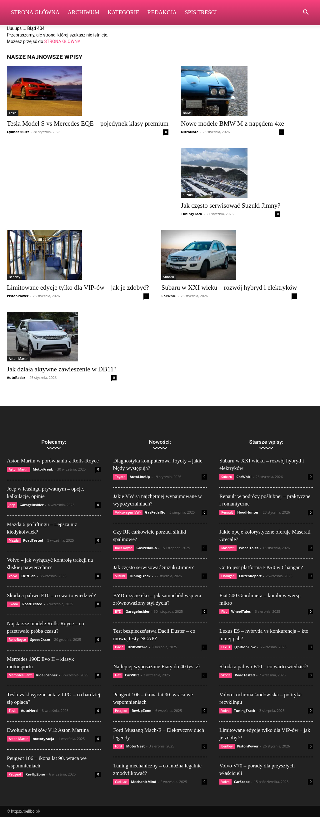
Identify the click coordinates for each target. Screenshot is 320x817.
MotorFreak (43, 469)
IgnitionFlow (245, 647)
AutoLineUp (140, 476)
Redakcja (162, 12)
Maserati (228, 548)
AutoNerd (29, 710)
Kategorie (123, 12)
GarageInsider (32, 504)
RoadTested (33, 540)
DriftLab (28, 575)
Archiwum (84, 12)
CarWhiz (132, 675)
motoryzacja (43, 738)
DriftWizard (138, 647)
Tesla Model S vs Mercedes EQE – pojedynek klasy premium (87, 123)
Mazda (14, 540)
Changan (228, 576)
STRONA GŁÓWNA (62, 41)
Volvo (13, 576)
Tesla (13, 113)
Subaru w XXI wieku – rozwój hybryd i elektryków (229, 287)
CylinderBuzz (18, 131)
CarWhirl (168, 295)
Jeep (12, 505)
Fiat (118, 675)
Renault (227, 512)
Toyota (120, 477)
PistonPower (17, 295)
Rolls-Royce (17, 639)
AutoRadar (16, 377)
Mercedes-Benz (20, 675)
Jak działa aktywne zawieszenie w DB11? (62, 369)
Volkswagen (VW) (128, 512)
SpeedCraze (40, 639)
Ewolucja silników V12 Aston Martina (48, 730)
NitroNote (189, 131)
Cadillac (121, 782)
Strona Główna (35, 12)
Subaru (168, 277)
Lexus (225, 647)
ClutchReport (250, 575)
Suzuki (188, 195)
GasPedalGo (155, 512)
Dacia (119, 647)
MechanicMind (143, 781)
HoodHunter (247, 512)
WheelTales (248, 547)
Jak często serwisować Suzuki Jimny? (230, 205)
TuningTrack (191, 213)
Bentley (14, 277)
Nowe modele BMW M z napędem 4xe (232, 123)
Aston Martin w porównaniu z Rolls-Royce (53, 461)
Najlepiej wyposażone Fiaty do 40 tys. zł (156, 667)
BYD (118, 611)
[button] (305, 13)
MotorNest (135, 746)
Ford (118, 746)
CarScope (242, 781)
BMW (187, 113)
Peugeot (15, 774)
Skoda (13, 604)
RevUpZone (35, 774)
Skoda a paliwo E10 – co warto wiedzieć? (51, 595)
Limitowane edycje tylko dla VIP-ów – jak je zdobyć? (78, 287)
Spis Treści (201, 12)
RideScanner (46, 675)
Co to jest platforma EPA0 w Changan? (261, 567)
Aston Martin (18, 358)
